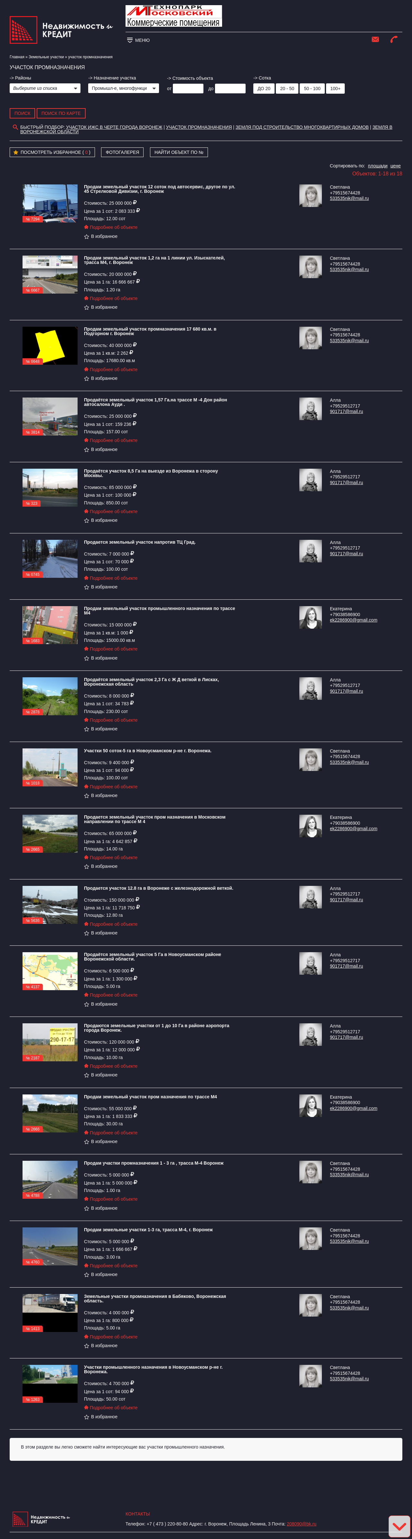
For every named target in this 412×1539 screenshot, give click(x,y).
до (210, 88)
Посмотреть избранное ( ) (51, 152)
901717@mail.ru (346, 411)
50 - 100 (312, 88)
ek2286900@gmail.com (353, 620)
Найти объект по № (179, 152)
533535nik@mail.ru (349, 198)
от (169, 88)
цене (395, 165)
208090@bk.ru (301, 1523)
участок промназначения (199, 127)
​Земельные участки (46, 57)
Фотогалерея (122, 152)
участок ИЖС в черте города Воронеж (114, 127)
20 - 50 (287, 88)
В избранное (100, 236)
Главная (17, 57)
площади (378, 165)
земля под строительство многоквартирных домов (302, 127)
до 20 (264, 88)
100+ (335, 88)
